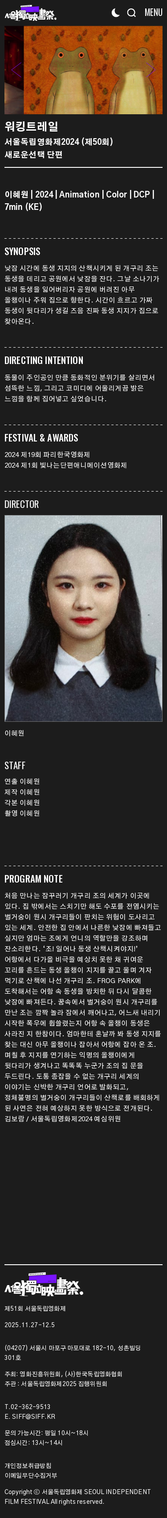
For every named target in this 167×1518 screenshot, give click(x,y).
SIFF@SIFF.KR (33, 1417)
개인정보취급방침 (27, 1466)
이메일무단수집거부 (30, 1476)
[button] (151, 69)
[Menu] (150, 12)
